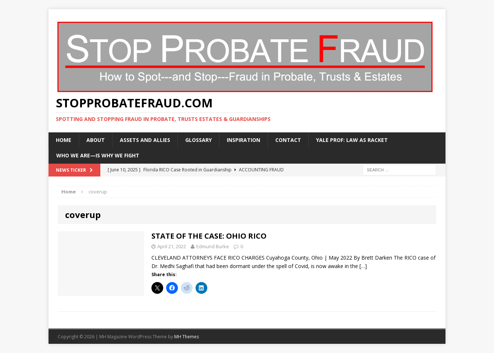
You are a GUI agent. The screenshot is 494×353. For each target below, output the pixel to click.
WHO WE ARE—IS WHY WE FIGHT (97, 155)
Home (63, 139)
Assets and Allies (145, 139)
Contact (288, 139)
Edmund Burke (212, 246)
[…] (363, 266)
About (95, 139)
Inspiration (243, 139)
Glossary (198, 139)
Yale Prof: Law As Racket (352, 139)
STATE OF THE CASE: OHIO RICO (208, 236)
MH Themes (186, 337)
